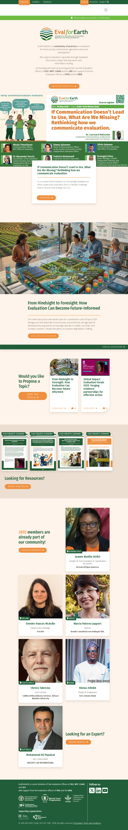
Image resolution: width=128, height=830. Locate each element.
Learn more (57, 408)
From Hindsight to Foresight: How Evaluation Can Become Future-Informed (64, 305)
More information (63, 86)
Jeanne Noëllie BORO (87, 556)
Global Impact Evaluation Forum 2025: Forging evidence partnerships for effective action (93, 387)
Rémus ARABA (87, 688)
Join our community (31, 550)
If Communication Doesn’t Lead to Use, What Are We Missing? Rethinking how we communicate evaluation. (64, 170)
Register (93, 2)
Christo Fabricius (40, 688)
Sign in (84, 2)
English (24, 2)
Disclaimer (78, 823)
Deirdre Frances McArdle (40, 623)
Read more (45, 197)
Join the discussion (42, 335)
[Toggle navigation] (106, 9)
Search (102, 2)
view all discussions (112, 347)
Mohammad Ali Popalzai (40, 755)
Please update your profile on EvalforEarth (90, 18)
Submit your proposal (32, 396)
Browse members (77, 742)
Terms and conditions (92, 823)
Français (47, 2)
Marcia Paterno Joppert (87, 623)
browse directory (16, 486)
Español (36, 2)
